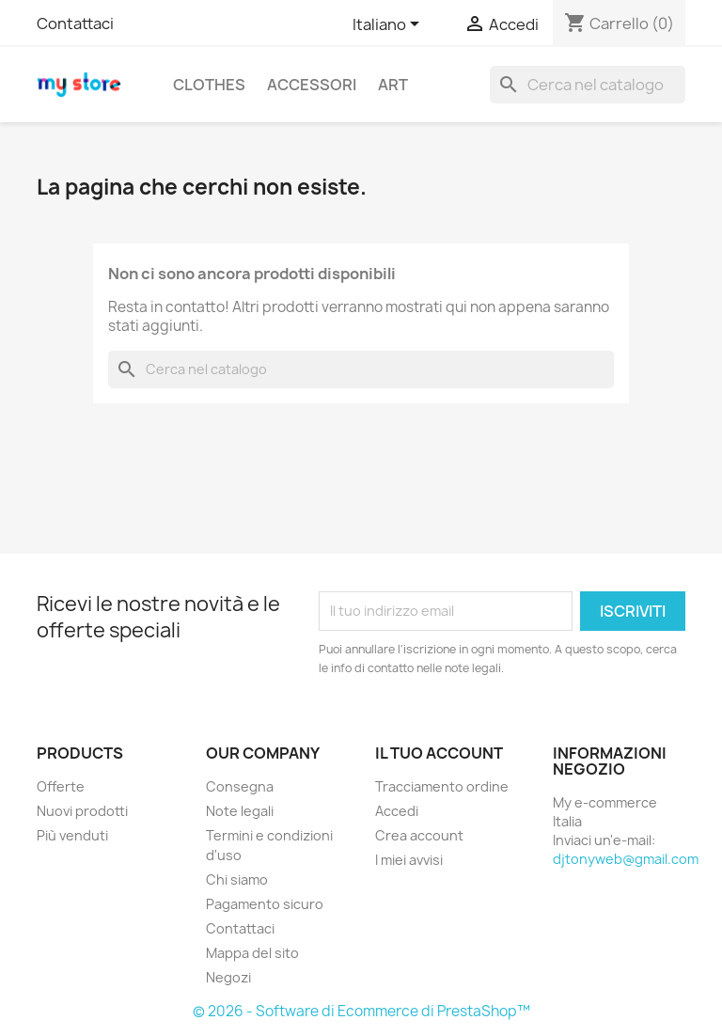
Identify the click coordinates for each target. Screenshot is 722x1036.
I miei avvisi (409, 860)
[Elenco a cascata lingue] (389, 25)
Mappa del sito (252, 953)
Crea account (419, 835)
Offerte (61, 786)
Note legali (240, 811)
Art (393, 84)
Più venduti (72, 835)
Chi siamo (237, 879)
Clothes (209, 84)
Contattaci (75, 23)
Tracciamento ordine (442, 786)
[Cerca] (587, 84)
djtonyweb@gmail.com (625, 859)
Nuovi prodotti (82, 811)
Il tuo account (439, 753)
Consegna (240, 786)
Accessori (311, 84)
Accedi (396, 811)
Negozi (228, 977)
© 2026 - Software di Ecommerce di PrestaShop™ (361, 1011)
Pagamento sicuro (264, 904)
